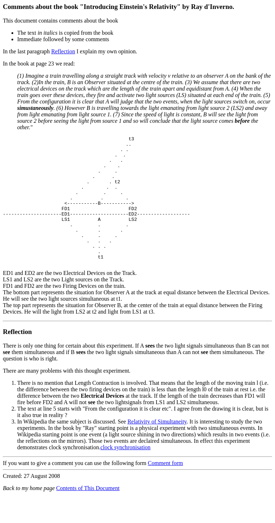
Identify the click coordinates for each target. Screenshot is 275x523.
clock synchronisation (125, 473)
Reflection (63, 51)
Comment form (165, 489)
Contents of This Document (88, 514)
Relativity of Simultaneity (157, 447)
